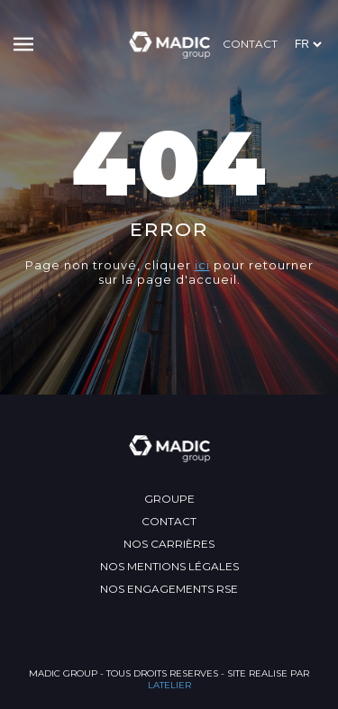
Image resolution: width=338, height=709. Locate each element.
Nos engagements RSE (169, 588)
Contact (250, 43)
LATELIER (169, 685)
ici (202, 265)
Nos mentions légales (169, 566)
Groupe (169, 498)
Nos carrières (169, 543)
